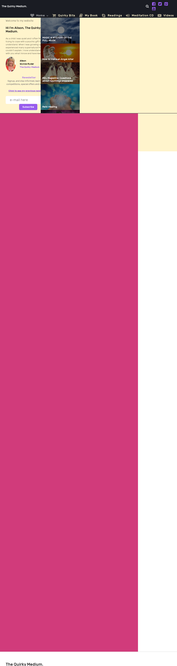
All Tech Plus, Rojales (158, 658)
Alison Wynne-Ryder (38, 658)
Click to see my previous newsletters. (29, 91)
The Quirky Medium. (16, 6)
